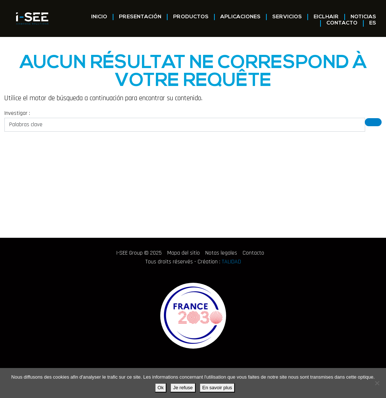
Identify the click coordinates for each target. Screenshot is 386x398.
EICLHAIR (326, 17)
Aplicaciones (240, 17)
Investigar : (17, 113)
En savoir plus (217, 387)
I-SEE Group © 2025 (139, 253)
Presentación (140, 17)
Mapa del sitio (183, 253)
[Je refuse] (377, 383)
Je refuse (182, 387)
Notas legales (221, 253)
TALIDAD (231, 262)
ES (372, 23)
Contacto (341, 23)
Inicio (99, 17)
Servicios (287, 17)
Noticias (363, 17)
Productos (191, 17)
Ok (161, 387)
